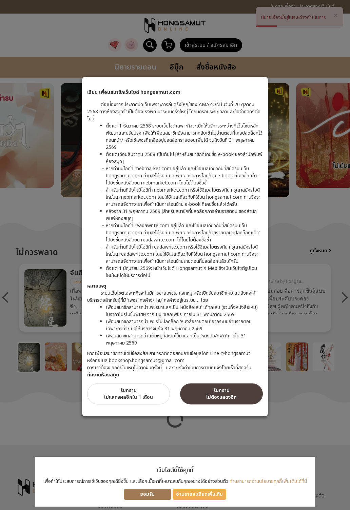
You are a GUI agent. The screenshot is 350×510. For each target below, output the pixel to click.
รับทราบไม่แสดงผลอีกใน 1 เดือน (128, 393)
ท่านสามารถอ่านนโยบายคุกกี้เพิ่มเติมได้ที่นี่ (268, 481)
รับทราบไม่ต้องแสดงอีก (221, 393)
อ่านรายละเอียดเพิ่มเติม (199, 494)
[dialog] (175, 255)
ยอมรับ (147, 494)
